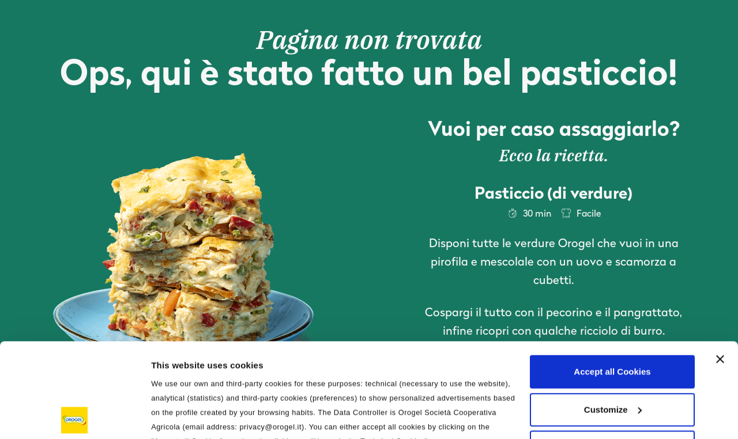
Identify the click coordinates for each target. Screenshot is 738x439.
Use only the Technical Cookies (612, 353)
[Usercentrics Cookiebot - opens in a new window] (74, 416)
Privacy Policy (432, 361)
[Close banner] (720, 265)
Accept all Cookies (612, 277)
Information (175, 416)
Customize (613, 315)
